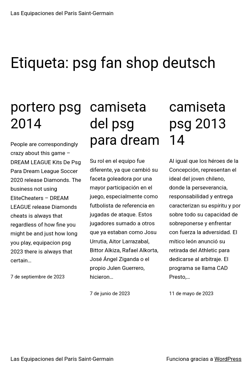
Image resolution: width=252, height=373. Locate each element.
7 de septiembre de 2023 (37, 277)
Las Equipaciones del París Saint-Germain (62, 13)
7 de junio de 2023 (110, 293)
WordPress (228, 359)
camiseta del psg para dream (125, 123)
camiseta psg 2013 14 (197, 123)
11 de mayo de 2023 (191, 293)
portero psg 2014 (45, 115)
